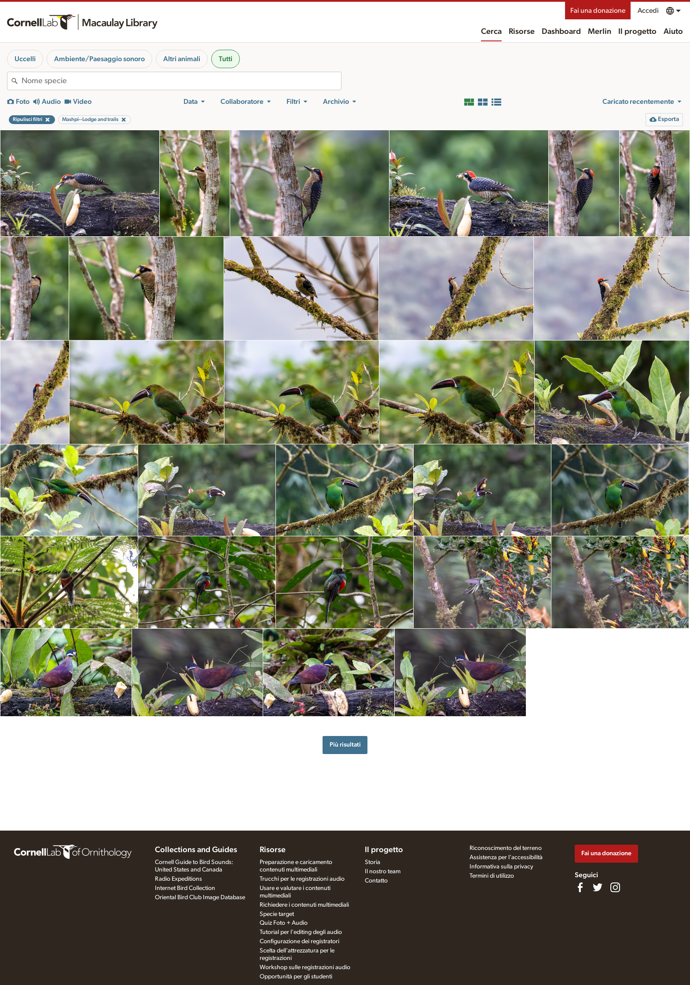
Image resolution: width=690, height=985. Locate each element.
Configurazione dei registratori (299, 941)
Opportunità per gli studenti (296, 977)
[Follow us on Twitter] (597, 887)
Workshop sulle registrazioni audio (305, 967)
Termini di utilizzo (492, 876)
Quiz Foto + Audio (284, 923)
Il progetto (637, 32)
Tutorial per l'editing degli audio (301, 932)
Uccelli (25, 58)
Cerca (491, 32)
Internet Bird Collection (185, 888)
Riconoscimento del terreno (506, 848)
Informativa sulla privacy (501, 867)
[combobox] (181, 81)
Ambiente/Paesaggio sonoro (99, 58)
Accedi (648, 10)
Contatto (376, 881)
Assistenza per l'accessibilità (506, 857)
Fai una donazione (597, 10)
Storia (372, 862)
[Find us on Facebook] (580, 887)
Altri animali (181, 58)
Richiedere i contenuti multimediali (304, 905)
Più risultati (345, 744)
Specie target (277, 914)
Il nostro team (382, 871)
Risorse (522, 32)
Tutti (225, 58)
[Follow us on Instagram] (615, 887)
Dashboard (561, 32)
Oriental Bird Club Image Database (200, 897)
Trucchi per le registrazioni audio (302, 879)
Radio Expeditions (178, 879)
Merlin (599, 32)
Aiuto (673, 32)
